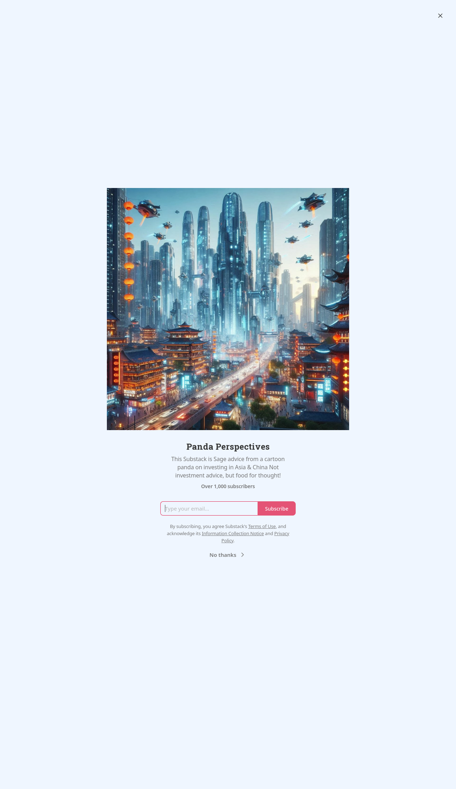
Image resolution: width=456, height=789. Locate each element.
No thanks (227, 554)
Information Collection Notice (233, 533)
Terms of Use (262, 526)
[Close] (440, 16)
